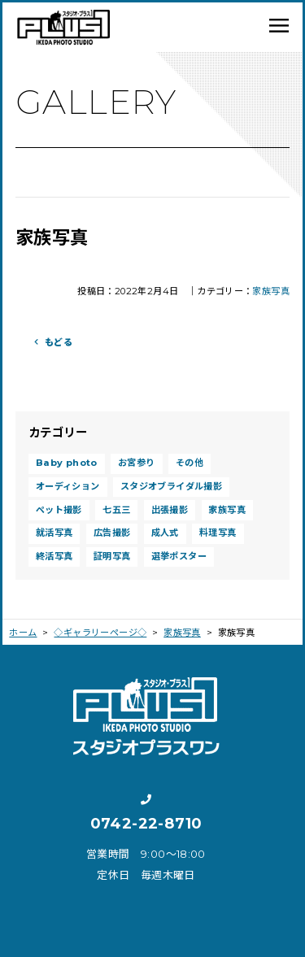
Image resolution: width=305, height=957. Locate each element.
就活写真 (54, 532)
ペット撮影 (59, 509)
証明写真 (112, 556)
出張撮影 (170, 509)
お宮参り (136, 462)
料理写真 (218, 532)
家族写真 (271, 291)
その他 (189, 462)
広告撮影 (112, 532)
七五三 (116, 509)
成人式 (165, 532)
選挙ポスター (179, 556)
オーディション (68, 486)
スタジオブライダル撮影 (171, 486)
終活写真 (54, 556)
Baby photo (67, 462)
